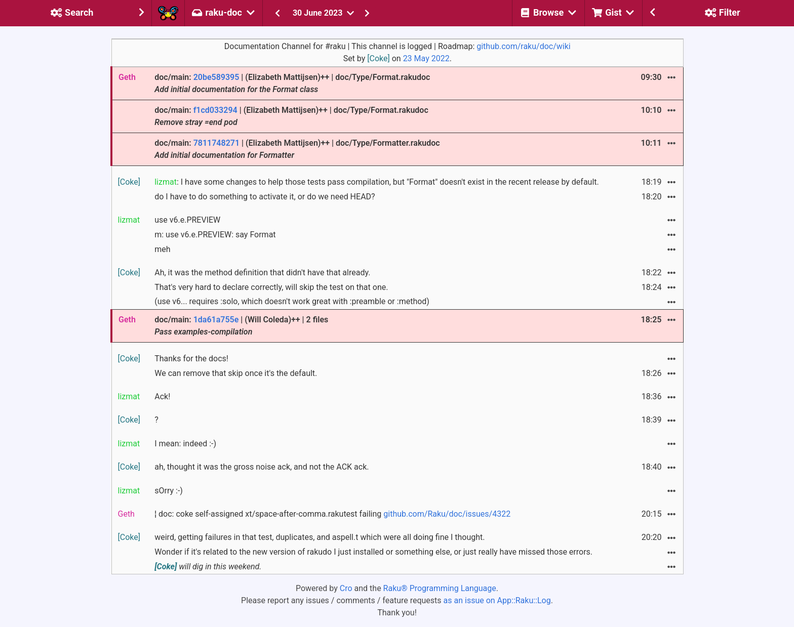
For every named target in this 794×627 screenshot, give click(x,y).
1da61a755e (216, 319)
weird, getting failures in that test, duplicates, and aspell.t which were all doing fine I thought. (319, 537)
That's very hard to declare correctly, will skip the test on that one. (271, 287)
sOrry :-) (168, 490)
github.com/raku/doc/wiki (523, 46)
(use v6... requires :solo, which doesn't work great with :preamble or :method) (291, 301)
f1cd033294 (215, 110)
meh (162, 249)
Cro (346, 588)
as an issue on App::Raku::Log (497, 600)
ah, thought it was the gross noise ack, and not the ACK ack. (261, 467)
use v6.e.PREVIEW (187, 220)
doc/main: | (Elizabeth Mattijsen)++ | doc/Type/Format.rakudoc (292, 83)
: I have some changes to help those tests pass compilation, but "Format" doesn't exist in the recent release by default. (376, 182)
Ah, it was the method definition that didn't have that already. (262, 272)
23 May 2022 (426, 58)
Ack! (162, 396)
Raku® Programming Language (439, 588)
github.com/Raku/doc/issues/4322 (446, 514)
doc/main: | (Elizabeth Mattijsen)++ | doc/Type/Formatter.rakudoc (297, 149)
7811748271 (216, 143)
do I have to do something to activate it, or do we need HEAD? (264, 196)
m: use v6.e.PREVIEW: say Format (214, 234)
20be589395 (216, 77)
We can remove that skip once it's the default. (235, 373)
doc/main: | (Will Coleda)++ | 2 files (241, 326)
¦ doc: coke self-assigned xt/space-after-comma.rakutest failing (332, 514)
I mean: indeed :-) (185, 443)
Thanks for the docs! (191, 358)
